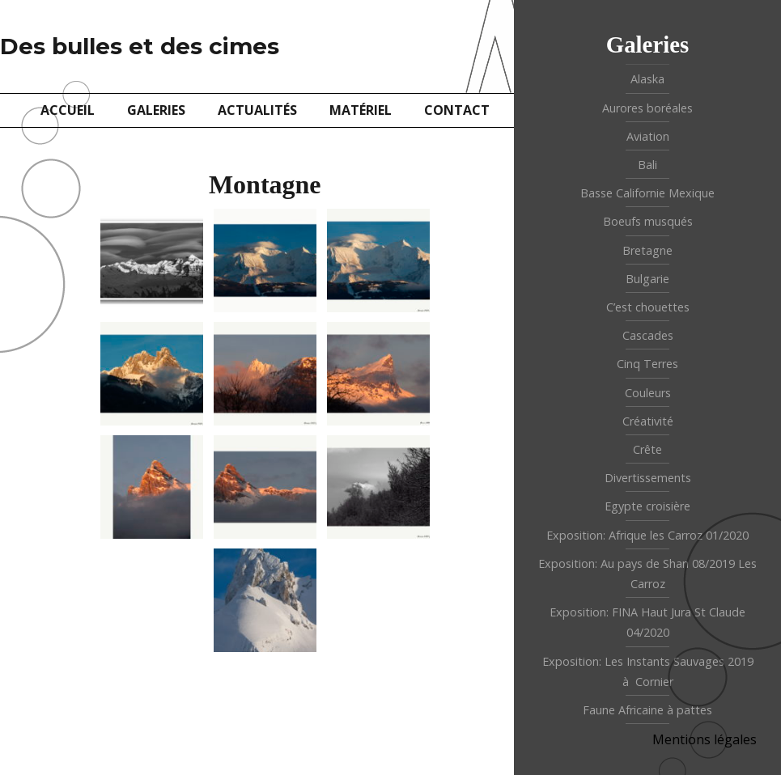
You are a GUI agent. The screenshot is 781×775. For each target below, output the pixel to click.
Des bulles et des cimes (139, 46)
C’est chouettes (648, 307)
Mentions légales (704, 739)
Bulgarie (647, 278)
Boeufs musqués (648, 221)
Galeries (156, 110)
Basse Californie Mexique (647, 193)
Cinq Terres (647, 363)
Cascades (647, 335)
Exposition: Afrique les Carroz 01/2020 (647, 535)
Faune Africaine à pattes (647, 710)
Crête (647, 449)
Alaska (647, 79)
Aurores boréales (647, 108)
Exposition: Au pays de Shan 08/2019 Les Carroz (647, 573)
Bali (647, 164)
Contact (457, 110)
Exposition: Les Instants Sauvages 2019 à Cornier (647, 671)
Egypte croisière (647, 506)
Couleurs (648, 392)
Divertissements (648, 477)
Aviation (647, 136)
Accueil (67, 110)
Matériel (360, 110)
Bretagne (647, 250)
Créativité (647, 421)
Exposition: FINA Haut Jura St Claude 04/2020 (647, 622)
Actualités (257, 110)
